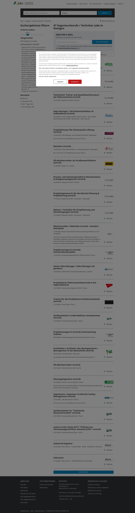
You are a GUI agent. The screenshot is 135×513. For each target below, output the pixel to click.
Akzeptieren (75, 81)
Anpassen (60, 81)
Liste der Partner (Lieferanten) (47, 76)
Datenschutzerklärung (72, 65)
